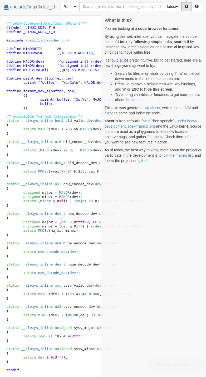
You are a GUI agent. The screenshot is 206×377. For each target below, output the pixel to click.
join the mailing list (178, 155)
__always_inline (37, 120)
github (143, 161)
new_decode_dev (52, 272)
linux (32, 7)
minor (45, 200)
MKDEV (43, 171)
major (81, 200)
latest (172, 6)
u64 (58, 243)
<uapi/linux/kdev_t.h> (47, 40)
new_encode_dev (52, 251)
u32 (58, 183)
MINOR (85, 129)
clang (109, 113)
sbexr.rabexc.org (141, 126)
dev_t (100, 120)
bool (59, 120)
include (18, 7)
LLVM (186, 108)
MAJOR (43, 129)
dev (64, 222)
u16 (58, 141)
